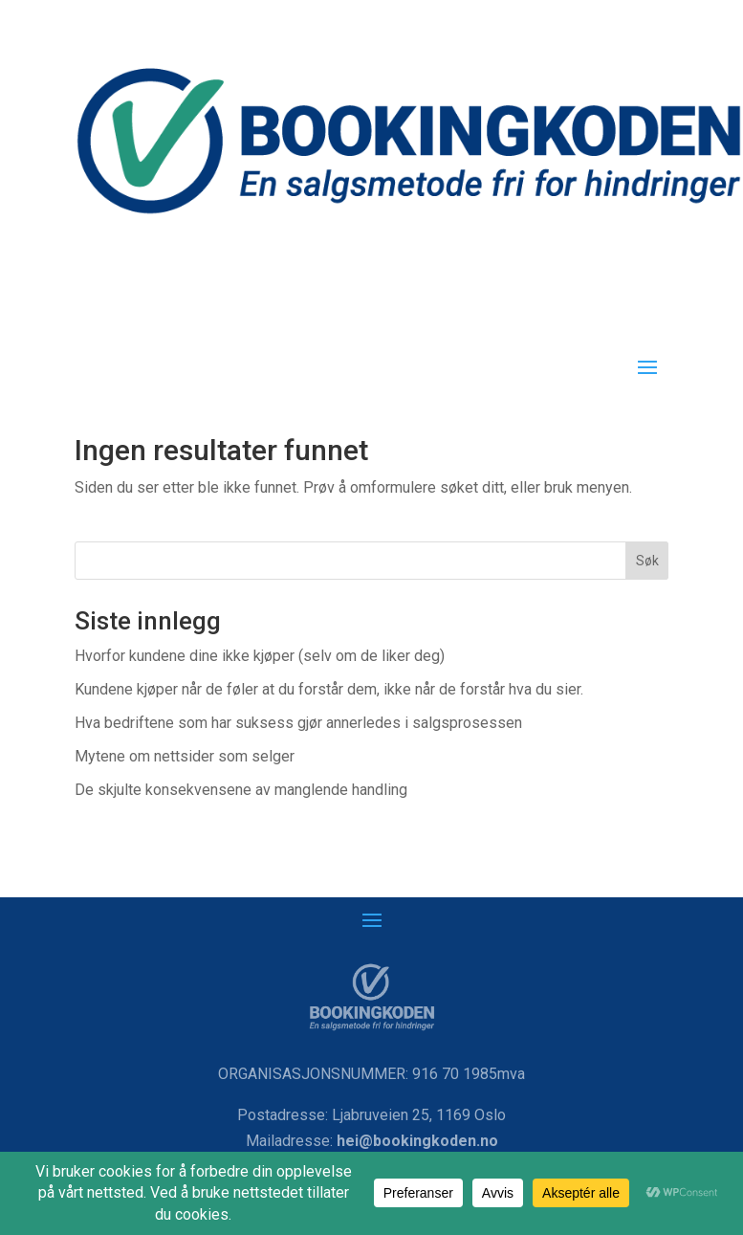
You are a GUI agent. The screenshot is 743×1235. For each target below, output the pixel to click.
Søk (647, 560)
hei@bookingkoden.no (417, 1141)
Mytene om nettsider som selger (185, 756)
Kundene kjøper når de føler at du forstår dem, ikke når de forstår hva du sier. (329, 689)
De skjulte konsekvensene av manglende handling (241, 790)
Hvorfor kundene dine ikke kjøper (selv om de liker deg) (260, 656)
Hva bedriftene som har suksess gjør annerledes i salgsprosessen (298, 723)
